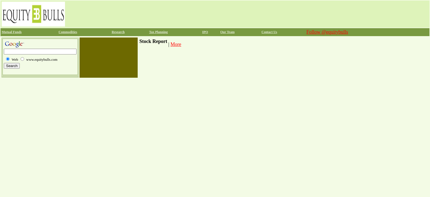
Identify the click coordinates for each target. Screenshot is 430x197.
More (176, 44)
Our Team (227, 32)
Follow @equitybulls (327, 32)
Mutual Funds (12, 32)
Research (118, 32)
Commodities (68, 32)
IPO (205, 32)
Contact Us (269, 32)
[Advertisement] (166, 14)
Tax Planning (158, 32)
